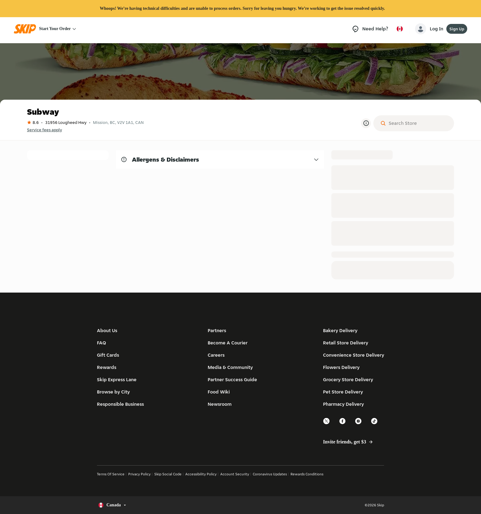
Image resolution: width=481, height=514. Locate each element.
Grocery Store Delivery (348, 379)
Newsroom (220, 404)
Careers (216, 355)
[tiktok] (374, 423)
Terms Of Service (111, 474)
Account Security (234, 474)
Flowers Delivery (341, 367)
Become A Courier (228, 342)
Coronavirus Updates (270, 474)
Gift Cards (108, 355)
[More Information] (366, 123)
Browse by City (113, 392)
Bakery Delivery (340, 330)
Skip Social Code (168, 474)
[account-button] (430, 29)
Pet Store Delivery (343, 392)
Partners (217, 330)
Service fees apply (44, 129)
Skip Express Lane (117, 379)
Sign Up (456, 29)
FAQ (101, 342)
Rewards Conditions (307, 474)
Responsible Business (120, 404)
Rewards (106, 367)
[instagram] (358, 423)
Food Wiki (219, 392)
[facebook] (342, 423)
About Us (107, 330)
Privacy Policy (139, 474)
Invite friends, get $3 (350, 442)
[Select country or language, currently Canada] (399, 29)
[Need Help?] (370, 29)
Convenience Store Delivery (353, 355)
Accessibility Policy (201, 474)
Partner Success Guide (232, 379)
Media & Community (230, 367)
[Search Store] (418, 123)
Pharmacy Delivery (343, 404)
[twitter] (326, 423)
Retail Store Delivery (345, 342)
